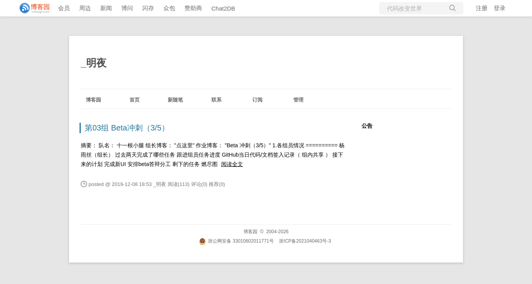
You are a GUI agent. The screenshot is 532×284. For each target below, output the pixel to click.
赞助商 (193, 8)
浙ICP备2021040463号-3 (305, 241)
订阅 (257, 100)
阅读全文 (232, 164)
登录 (499, 8)
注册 (482, 8)
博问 (127, 8)
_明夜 (93, 63)
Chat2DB (223, 8)
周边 (85, 8)
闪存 (148, 8)
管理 (298, 100)
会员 (64, 8)
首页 (134, 100)
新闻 (106, 8)
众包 (169, 8)
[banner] (31, 8)
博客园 (93, 100)
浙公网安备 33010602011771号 (236, 241)
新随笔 (175, 100)
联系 (216, 100)
